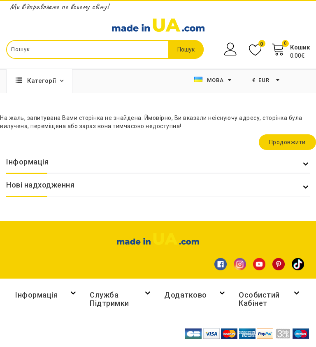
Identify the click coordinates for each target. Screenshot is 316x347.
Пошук (186, 49)
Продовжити (287, 142)
